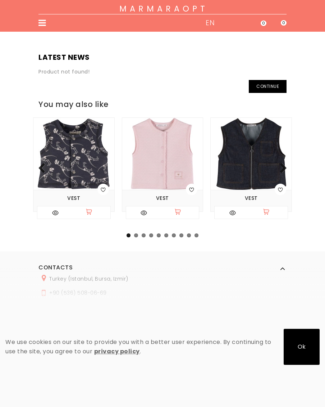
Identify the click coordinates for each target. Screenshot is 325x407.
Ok (302, 347)
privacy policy (117, 351)
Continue (267, 86)
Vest (73, 198)
